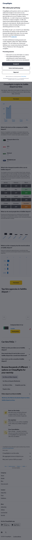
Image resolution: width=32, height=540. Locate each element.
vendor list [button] (14, 36)
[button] (16, 64)
